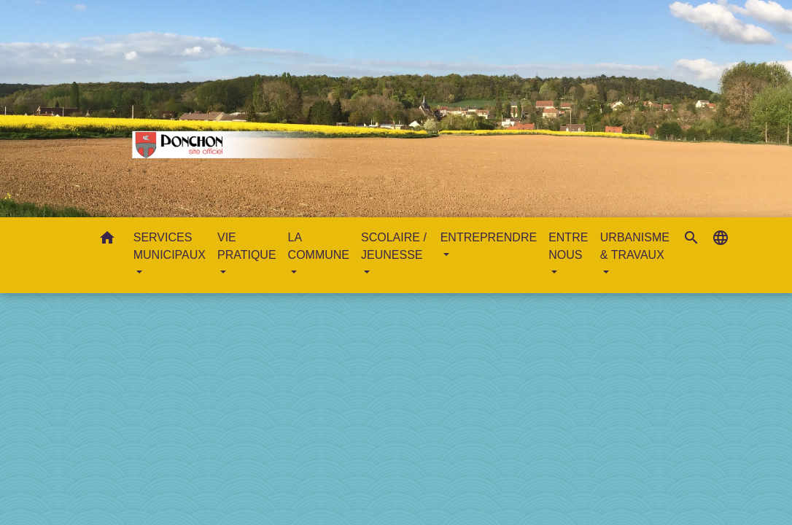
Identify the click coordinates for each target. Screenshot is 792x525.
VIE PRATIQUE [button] (246, 246)
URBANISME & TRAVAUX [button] (634, 246)
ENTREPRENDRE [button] (488, 237)
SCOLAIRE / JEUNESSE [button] (394, 246)
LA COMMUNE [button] (318, 246)
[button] (107, 240)
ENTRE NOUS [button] (568, 246)
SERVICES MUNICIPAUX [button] (169, 246)
